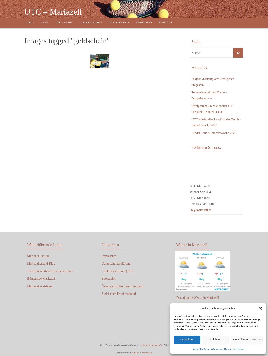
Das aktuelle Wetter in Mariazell (197, 297)
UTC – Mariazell (53, 11)
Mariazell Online (38, 256)
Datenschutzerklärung (221, 348)
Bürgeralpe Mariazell (41, 278)
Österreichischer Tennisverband (122, 286)
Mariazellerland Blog (41, 263)
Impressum (238, 348)
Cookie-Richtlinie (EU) (117, 271)
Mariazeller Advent (40, 286)
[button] (261, 308)
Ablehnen (215, 339)
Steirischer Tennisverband (119, 294)
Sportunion (109, 278)
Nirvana (135, 352)
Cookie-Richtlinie (201, 348)
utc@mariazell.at (201, 210)
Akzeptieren (187, 339)
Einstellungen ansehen (247, 339)
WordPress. (147, 352)
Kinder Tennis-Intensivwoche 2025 (215, 133)
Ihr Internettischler (152, 345)
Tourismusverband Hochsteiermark (50, 271)
